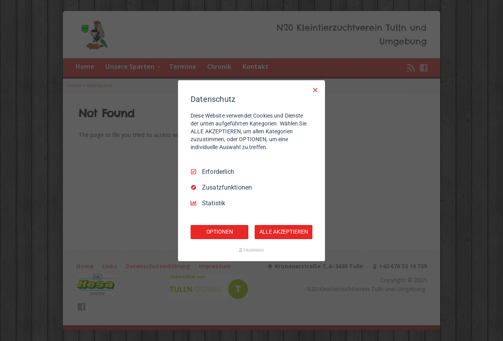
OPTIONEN (219, 232)
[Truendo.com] (251, 250)
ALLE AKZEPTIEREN (283, 232)
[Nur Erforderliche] (315, 90)
